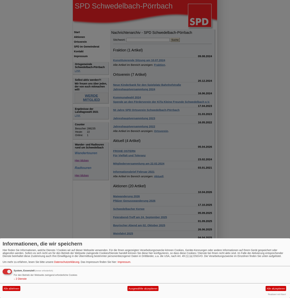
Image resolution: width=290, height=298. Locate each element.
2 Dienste (20, 278)
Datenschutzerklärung (66, 261)
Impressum (124, 261)
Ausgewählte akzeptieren (143, 288)
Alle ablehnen (11, 288)
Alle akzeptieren (276, 288)
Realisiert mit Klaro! (277, 294)
